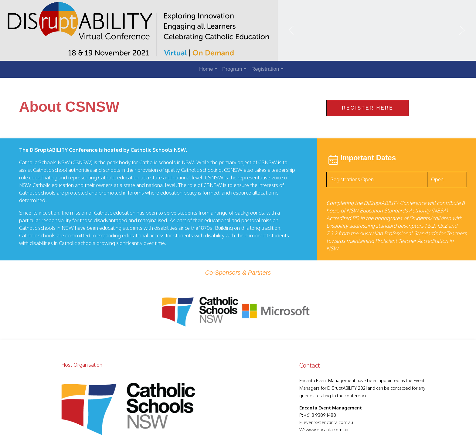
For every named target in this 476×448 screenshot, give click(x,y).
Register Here (367, 107)
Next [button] (462, 30)
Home (206, 69)
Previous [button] (291, 30)
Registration (265, 69)
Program (232, 69)
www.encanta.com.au (327, 430)
